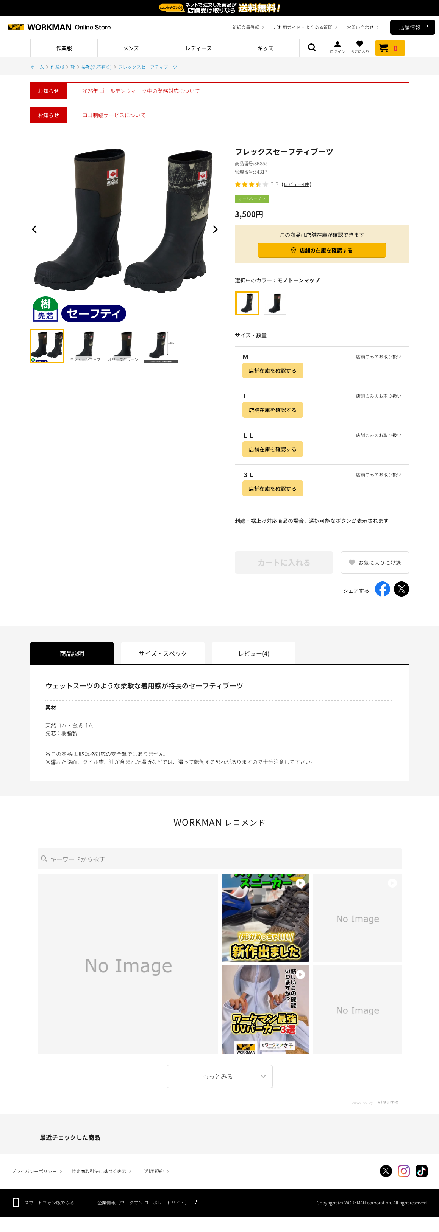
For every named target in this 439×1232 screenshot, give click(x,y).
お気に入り (359, 46)
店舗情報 (409, 27)
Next (214, 229)
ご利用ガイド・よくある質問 (303, 27)
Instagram (404, 1171)
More (220, 1076)
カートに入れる (284, 562)
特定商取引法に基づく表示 (99, 1171)
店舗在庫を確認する (273, 370)
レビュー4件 (296, 184)
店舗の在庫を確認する (326, 250)
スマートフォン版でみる (49, 1202)
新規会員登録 (245, 27)
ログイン (337, 46)
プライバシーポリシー (34, 1171)
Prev (36, 229)
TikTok (422, 1171)
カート (390, 48)
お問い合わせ (360, 27)
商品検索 (312, 48)
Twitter (386, 1171)
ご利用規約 (152, 1171)
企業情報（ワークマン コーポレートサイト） (143, 1202)
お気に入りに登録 (379, 562)
